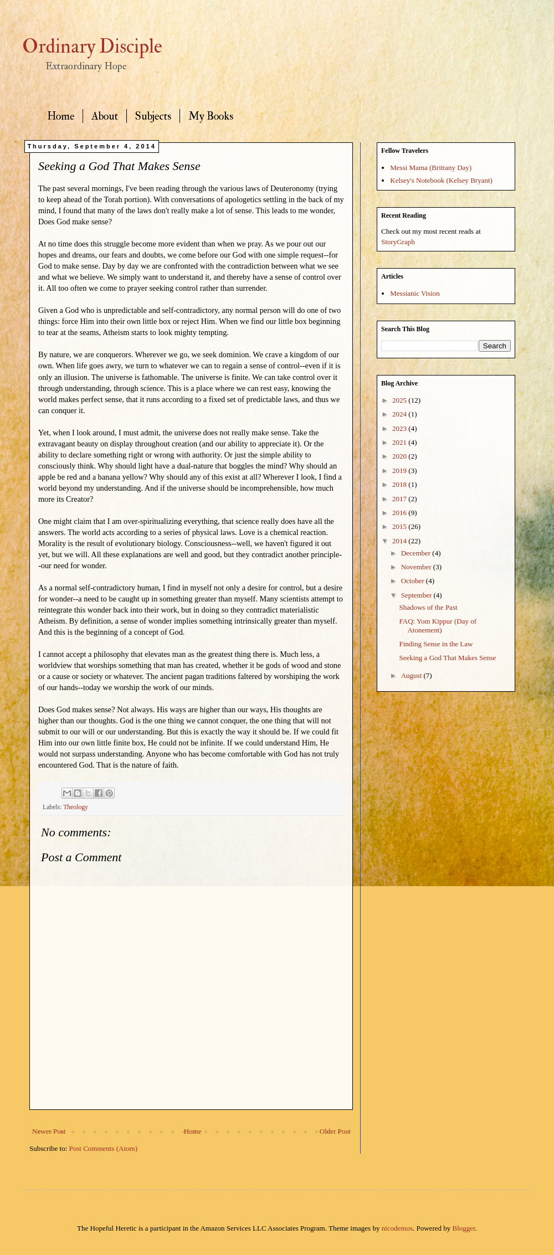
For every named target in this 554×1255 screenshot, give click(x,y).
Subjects (153, 116)
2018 (400, 484)
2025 (400, 400)
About (104, 116)
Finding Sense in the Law (436, 644)
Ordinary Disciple (92, 46)
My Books (210, 116)
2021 (400, 442)
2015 (400, 526)
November (417, 567)
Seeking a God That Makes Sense (447, 658)
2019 (400, 470)
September (417, 595)
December (417, 553)
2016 (400, 512)
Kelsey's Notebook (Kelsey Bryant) (441, 180)
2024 (400, 414)
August (412, 675)
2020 (400, 456)
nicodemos (397, 1228)
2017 (400, 499)
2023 (400, 428)
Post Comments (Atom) (103, 1148)
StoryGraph (398, 242)
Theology (75, 807)
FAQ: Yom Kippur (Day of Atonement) (437, 625)
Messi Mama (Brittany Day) (430, 167)
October (413, 581)
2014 (400, 541)
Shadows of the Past (428, 607)
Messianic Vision (415, 293)
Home (60, 116)
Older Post (335, 1131)
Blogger (464, 1228)
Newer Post (48, 1131)
